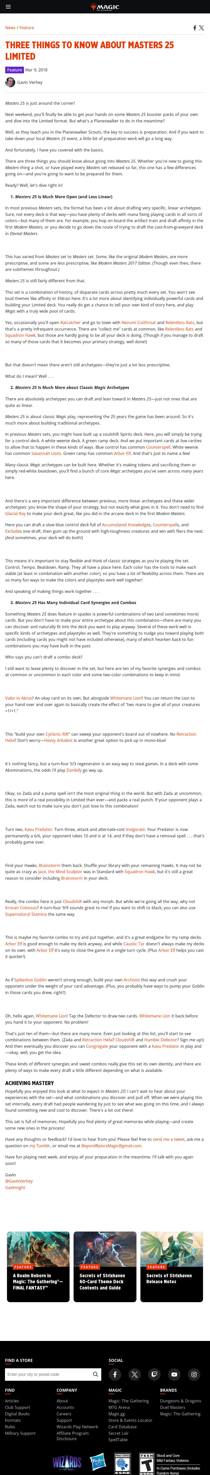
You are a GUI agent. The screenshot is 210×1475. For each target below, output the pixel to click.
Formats (13, 1420)
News (10, 27)
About (62, 1401)
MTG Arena (119, 1407)
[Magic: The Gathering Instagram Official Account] (194, 1374)
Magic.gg (116, 1414)
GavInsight (15, 1187)
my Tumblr (39, 1145)
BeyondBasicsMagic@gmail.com (111, 1145)
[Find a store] (95, 1374)
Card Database (122, 1426)
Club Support (17, 1407)
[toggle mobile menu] (8, 6)
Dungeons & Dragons (180, 1401)
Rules (10, 1426)
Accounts (65, 1407)
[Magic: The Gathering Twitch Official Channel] (154, 1374)
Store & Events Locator (130, 1420)
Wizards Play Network (77, 1426)
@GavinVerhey (19, 1181)
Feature (26, 27)
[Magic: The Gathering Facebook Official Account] (115, 1374)
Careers (64, 1414)
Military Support (20, 1433)
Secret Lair (118, 1433)
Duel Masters (172, 1407)
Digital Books (17, 1414)
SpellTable (118, 1439)
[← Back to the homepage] (105, 6)
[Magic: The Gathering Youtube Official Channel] (174, 1374)
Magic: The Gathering (128, 1401)
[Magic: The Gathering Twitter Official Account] (134, 1374)
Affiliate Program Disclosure (73, 1435)
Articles (12, 1401)
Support (64, 1420)
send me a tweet (169, 1139)
